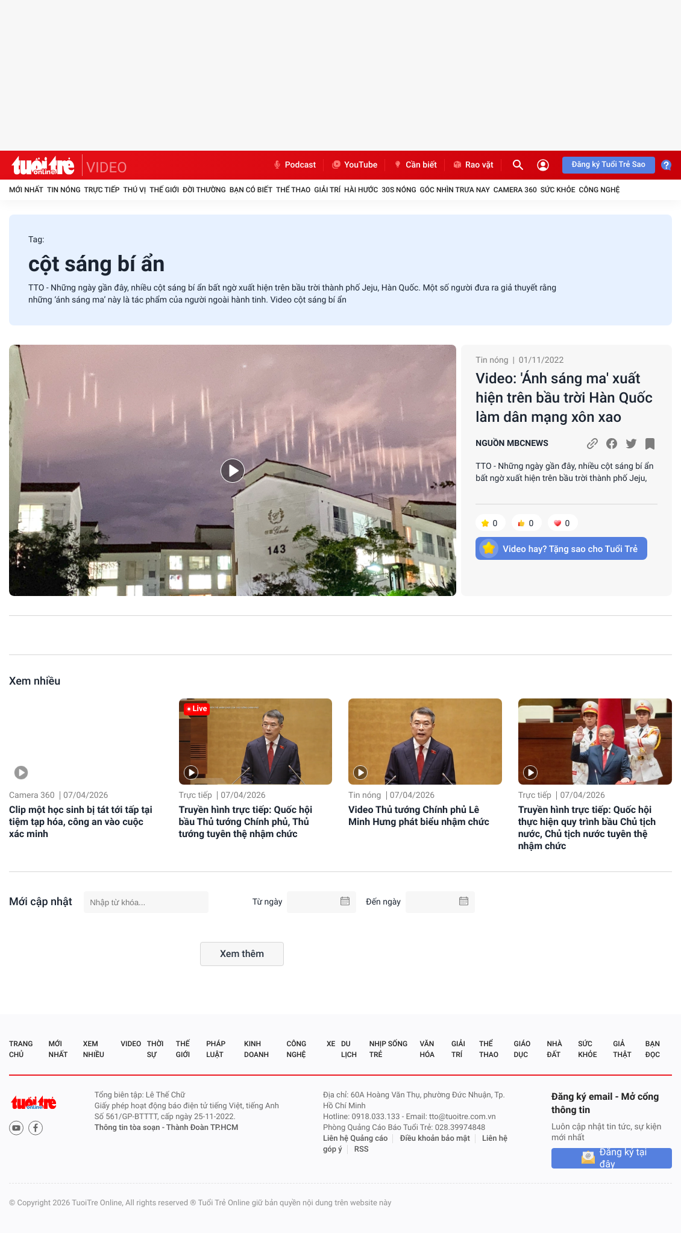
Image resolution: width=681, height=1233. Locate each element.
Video (131, 1044)
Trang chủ (21, 1049)
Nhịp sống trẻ (388, 1049)
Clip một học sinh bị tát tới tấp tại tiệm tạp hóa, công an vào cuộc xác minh (80, 821)
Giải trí (327, 190)
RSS (361, 1149)
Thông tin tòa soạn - (130, 1127)
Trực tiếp (102, 190)
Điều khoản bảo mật (435, 1138)
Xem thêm (242, 953)
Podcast (294, 165)
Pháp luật (215, 1049)
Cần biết (414, 165)
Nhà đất (554, 1049)
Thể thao (293, 190)
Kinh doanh (256, 1049)
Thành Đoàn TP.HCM (202, 1127)
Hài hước (361, 190)
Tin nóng (64, 190)
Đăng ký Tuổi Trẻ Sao (608, 164)
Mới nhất (26, 190)
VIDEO (106, 167)
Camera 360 (515, 190)
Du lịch (349, 1049)
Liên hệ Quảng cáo (355, 1138)
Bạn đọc (652, 1049)
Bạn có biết (251, 190)
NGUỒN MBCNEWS (511, 443)
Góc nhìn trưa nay (455, 190)
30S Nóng (398, 190)
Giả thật (622, 1049)
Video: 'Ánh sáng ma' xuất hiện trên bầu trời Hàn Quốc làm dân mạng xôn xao (564, 397)
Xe (331, 1044)
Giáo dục (522, 1049)
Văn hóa (427, 1049)
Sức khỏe (558, 190)
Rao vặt (473, 165)
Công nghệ (599, 190)
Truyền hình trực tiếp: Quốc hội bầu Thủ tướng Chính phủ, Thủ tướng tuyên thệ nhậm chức (246, 821)
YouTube (354, 165)
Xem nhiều (34, 681)
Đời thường (204, 190)
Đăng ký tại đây (623, 1158)
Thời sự (155, 1049)
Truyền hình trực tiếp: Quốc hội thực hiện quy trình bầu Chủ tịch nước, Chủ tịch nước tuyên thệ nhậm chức (587, 828)
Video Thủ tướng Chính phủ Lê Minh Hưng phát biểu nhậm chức (418, 815)
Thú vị (134, 190)
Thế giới (164, 190)
